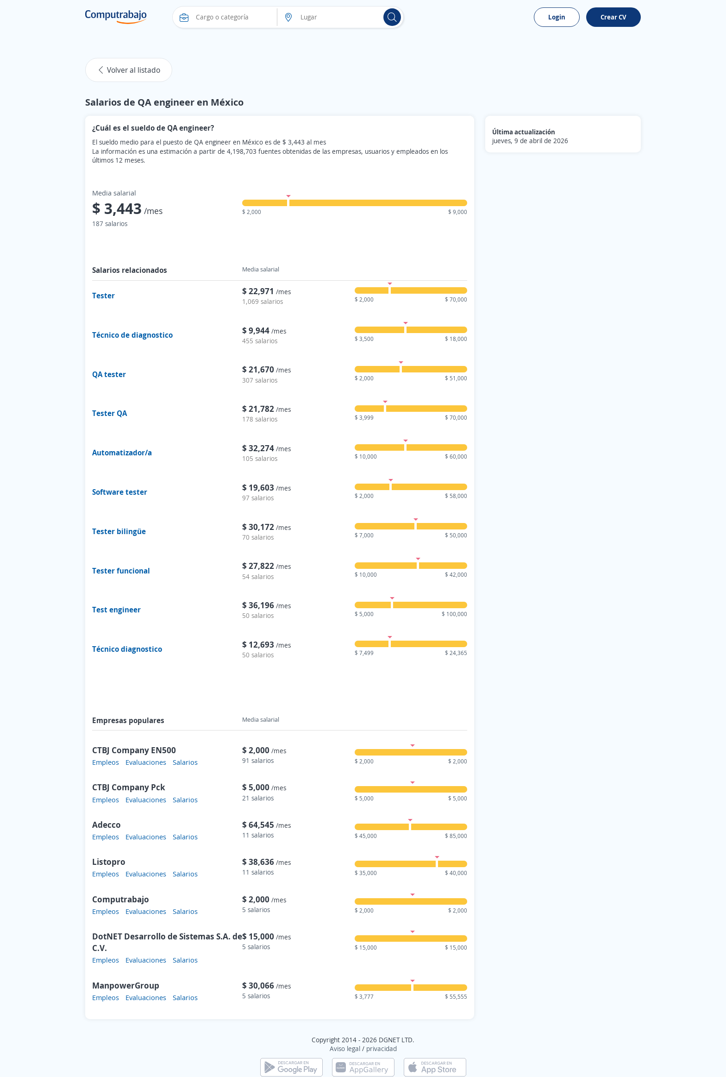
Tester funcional (121, 571)
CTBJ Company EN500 (134, 750)
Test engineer (116, 610)
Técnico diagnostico (127, 649)
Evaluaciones (145, 762)
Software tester (119, 492)
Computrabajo (120, 899)
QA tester (109, 374)
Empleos (105, 762)
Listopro (108, 861)
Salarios (185, 762)
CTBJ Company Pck (128, 787)
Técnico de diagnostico (132, 335)
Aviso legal (345, 1048)
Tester (103, 295)
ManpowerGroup (125, 985)
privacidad (381, 1048)
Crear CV (613, 17)
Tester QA (109, 413)
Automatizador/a (122, 452)
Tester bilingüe (119, 531)
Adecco (106, 824)
